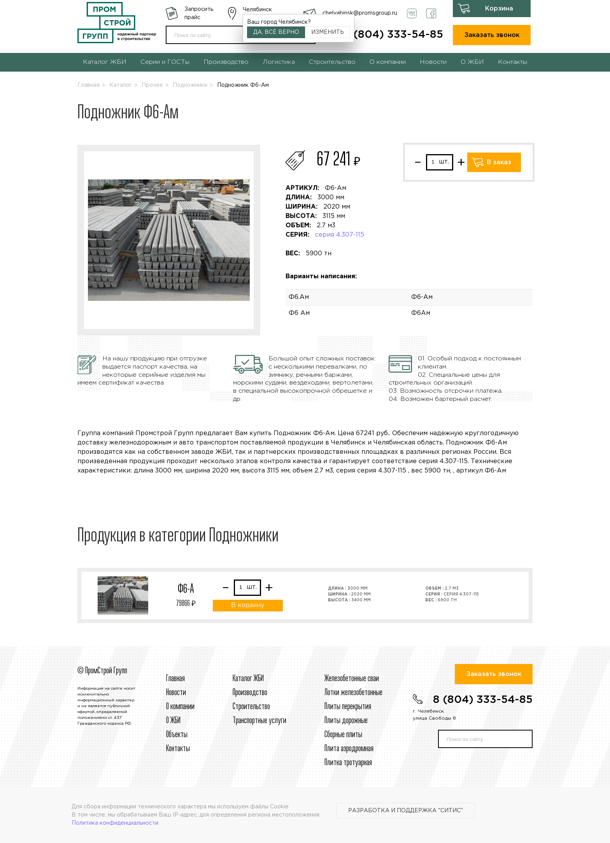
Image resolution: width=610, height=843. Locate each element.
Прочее (152, 85)
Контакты (512, 62)
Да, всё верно (276, 32)
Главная (88, 85)
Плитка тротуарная (348, 762)
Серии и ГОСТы (164, 62)
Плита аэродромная (348, 748)
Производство (226, 62)
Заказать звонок (492, 35)
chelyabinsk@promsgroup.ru (360, 13)
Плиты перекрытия (347, 706)
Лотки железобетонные (353, 692)
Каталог (120, 85)
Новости (433, 62)
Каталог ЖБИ (104, 62)
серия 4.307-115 (339, 235)
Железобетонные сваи (351, 678)
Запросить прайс (198, 13)
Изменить (327, 32)
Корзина (499, 9)
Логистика (279, 62)
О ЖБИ (472, 62)
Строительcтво (251, 706)
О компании (388, 62)
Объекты (177, 734)
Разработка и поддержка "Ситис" (405, 810)
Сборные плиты (343, 734)
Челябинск (257, 9)
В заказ (499, 162)
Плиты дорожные (346, 720)
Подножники (190, 85)
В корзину (247, 605)
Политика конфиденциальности (115, 823)
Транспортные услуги (259, 720)
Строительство (332, 62)
